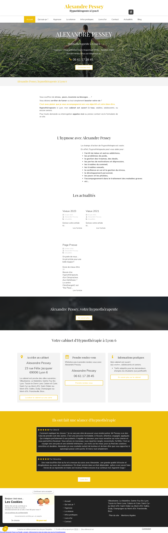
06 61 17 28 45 (83, 59)
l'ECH (76, 529)
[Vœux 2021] (95, 204)
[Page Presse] (72, 238)
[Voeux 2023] (72, 204)
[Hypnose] (47, 161)
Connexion (146, 529)
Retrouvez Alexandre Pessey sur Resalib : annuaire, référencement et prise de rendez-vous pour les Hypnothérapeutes (32, 532)
